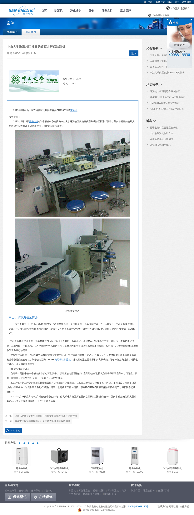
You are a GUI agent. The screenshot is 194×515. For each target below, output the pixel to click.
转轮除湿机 (98, 490)
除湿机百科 (149, 490)
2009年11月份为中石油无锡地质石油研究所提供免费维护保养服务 (167, 98)
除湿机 (58, 10)
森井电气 (33, 121)
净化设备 (75, 10)
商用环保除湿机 (63, 359)
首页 (44, 10)
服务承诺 (35, 490)
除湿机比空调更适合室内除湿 (165, 91)
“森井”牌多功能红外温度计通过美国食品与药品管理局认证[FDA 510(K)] (167, 109)
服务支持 (107, 10)
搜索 (150, 2)
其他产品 (160, 2)
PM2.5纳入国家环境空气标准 (165, 103)
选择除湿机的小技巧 (160, 145)
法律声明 (184, 506)
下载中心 (47, 490)
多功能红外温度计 (92, 494)
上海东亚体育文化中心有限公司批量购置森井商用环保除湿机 (46, 416)
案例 (91, 10)
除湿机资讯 (110, 494)
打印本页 (15, 430)
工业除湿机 (84, 490)
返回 (134, 53)
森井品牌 (125, 10)
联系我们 (162, 506)
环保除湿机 (113, 490)
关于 (177, 2)
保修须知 (23, 490)
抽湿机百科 (163, 490)
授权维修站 (10, 490)
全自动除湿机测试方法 (161, 133)
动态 (169, 2)
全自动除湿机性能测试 (161, 139)
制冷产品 (135, 490)
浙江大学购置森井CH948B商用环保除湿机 (167, 73)
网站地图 (173, 506)
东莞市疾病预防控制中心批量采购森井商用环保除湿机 (42, 421)
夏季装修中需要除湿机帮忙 (164, 127)
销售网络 (186, 2)
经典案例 (12, 31)
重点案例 (30, 31)
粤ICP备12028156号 (137, 506)
